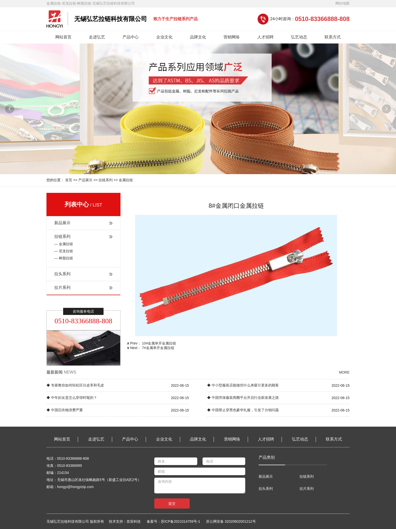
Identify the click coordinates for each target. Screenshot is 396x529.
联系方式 (333, 37)
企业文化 (164, 37)
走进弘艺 (97, 37)
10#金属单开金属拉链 (159, 343)
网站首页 (63, 37)
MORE (344, 372)
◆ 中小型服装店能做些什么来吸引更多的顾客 (243, 385)
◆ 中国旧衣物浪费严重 (64, 410)
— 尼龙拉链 (63, 251)
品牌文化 (198, 37)
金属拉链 (126, 180)
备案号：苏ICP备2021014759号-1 (173, 521)
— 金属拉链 (63, 244)
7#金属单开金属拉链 (158, 348)
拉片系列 (62, 287)
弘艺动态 (299, 37)
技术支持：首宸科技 (127, 521)
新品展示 (62, 223)
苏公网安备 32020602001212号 (231, 521)
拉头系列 (62, 274)
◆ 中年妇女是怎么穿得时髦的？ (71, 398)
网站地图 (342, 3)
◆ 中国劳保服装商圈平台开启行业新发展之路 (243, 398)
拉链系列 (105, 180)
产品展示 (85, 180)
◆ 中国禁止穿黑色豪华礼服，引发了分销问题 (243, 410)
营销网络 (232, 37)
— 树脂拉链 (63, 258)
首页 (68, 180)
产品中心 (130, 37)
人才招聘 (265, 37)
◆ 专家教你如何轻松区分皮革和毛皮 (75, 385)
